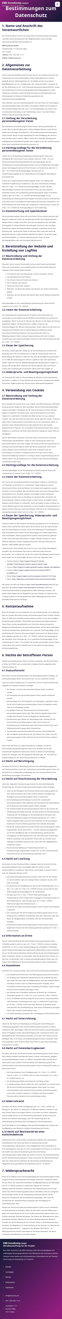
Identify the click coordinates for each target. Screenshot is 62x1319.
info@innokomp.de (14, 58)
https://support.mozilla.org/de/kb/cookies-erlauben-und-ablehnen (36, 567)
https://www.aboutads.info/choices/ (32, 587)
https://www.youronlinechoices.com (39, 584)
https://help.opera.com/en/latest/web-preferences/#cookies (34, 579)
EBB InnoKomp (12, 3)
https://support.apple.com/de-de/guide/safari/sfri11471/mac (34, 576)
